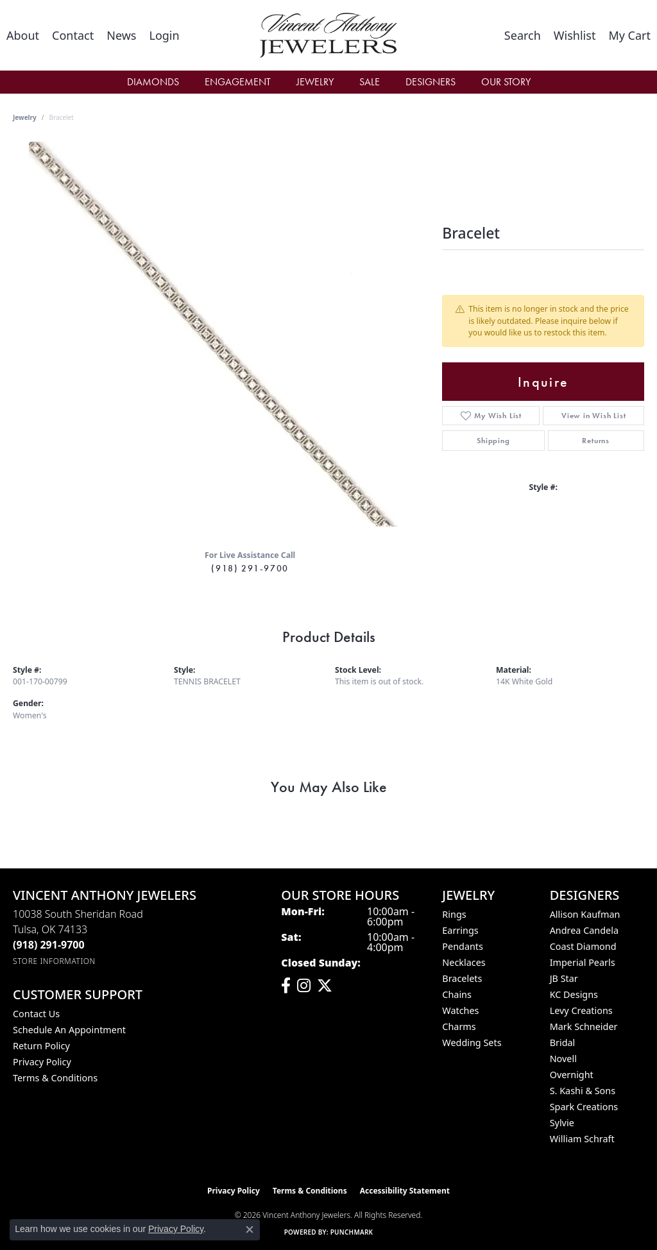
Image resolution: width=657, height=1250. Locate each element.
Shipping (493, 440)
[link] (22, 35)
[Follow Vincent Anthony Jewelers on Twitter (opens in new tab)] (324, 985)
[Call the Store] (49, 945)
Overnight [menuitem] (571, 1074)
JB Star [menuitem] (564, 978)
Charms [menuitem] (458, 1026)
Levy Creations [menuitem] (581, 1010)
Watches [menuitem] (460, 1010)
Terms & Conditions (55, 1078)
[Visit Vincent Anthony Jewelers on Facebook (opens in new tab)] (286, 985)
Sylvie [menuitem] (562, 1123)
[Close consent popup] (249, 1229)
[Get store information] (54, 961)
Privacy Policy (42, 1062)
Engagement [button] (238, 82)
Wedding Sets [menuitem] (471, 1042)
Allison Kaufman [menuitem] (585, 914)
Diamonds (153, 82)
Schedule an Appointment (69, 1030)
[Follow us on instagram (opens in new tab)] (304, 985)
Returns (596, 440)
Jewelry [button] (315, 82)
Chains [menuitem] (457, 994)
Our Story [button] (506, 82)
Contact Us (36, 1014)
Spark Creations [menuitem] (584, 1107)
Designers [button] (430, 82)
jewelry (25, 117)
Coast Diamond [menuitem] (583, 946)
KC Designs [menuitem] (574, 994)
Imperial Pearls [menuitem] (582, 962)
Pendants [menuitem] (462, 946)
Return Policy (41, 1046)
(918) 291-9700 (249, 568)
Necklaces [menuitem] (463, 962)
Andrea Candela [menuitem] (584, 930)
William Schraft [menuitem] (582, 1139)
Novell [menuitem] (563, 1058)
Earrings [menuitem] (460, 930)
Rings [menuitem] (454, 914)
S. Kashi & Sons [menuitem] (582, 1091)
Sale (369, 82)
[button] (164, 35)
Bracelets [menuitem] (462, 978)
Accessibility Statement (405, 1190)
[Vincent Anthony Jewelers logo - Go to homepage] (328, 35)
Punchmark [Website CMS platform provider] (351, 1232)
